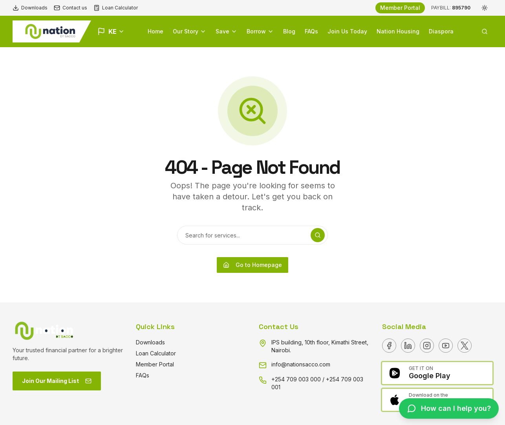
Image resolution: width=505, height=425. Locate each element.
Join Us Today (347, 31)
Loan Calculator (115, 8)
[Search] (318, 235)
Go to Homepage (252, 264)
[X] (464, 346)
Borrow (260, 31)
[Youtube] (446, 346)
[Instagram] (427, 346)
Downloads (30, 8)
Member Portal (400, 7)
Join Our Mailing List (56, 380)
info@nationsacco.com (300, 364)
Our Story (189, 31)
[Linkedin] (408, 346)
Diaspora (441, 31)
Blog (289, 31)
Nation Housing (398, 31)
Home (155, 31)
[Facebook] (389, 346)
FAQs (311, 31)
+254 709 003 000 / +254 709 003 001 (317, 383)
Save (226, 31)
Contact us (70, 8)
